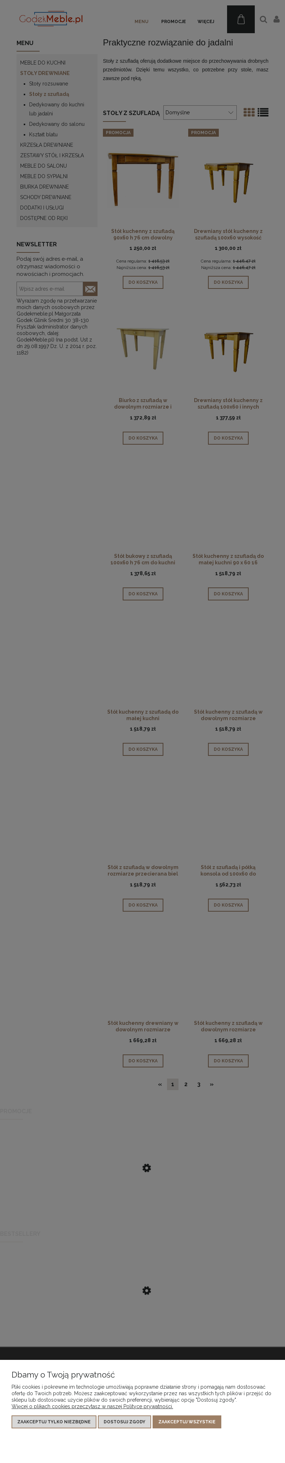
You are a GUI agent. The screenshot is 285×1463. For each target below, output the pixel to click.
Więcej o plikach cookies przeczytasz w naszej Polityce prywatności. (92, 1406)
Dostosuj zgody (124, 1421)
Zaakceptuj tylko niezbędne (54, 1421)
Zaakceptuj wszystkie (187, 1421)
